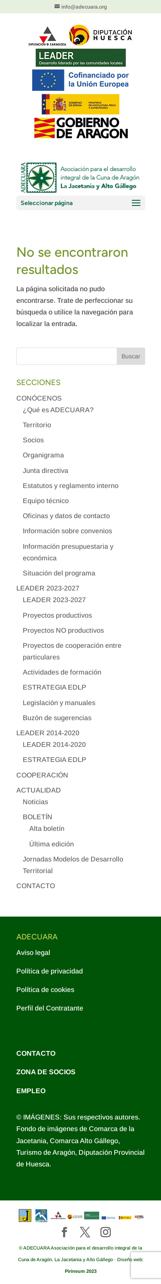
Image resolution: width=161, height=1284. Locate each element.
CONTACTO (35, 885)
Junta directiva (45, 470)
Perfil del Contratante (49, 1008)
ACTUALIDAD (38, 790)
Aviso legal (33, 952)
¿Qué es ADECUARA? (58, 409)
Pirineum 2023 (81, 1271)
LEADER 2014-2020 (47, 733)
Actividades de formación (62, 672)
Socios (33, 440)
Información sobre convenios (67, 531)
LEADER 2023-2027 (47, 588)
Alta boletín (46, 828)
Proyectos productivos (57, 615)
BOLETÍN (37, 817)
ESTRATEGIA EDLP (54, 687)
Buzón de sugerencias (57, 717)
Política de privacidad (49, 971)
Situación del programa (59, 573)
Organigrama (43, 455)
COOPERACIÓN (42, 775)
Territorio (37, 425)
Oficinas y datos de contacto (66, 515)
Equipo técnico (46, 500)
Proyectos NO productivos (63, 630)
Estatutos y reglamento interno (70, 485)
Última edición (51, 844)
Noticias (35, 801)
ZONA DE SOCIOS (46, 1072)
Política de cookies (45, 989)
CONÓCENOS (39, 398)
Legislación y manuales (59, 702)
